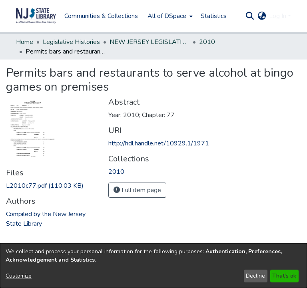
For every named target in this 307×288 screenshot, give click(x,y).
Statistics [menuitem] (214, 16)
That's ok (284, 276)
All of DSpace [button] (167, 16)
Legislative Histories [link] (71, 42)
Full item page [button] (137, 190)
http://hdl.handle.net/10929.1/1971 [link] (158, 143)
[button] (36, 16)
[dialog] (153, 265)
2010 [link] (207, 42)
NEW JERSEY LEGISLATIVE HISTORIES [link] (149, 42)
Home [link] (24, 42)
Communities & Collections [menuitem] (101, 16)
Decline (255, 276)
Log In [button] (278, 16)
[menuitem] (169, 16)
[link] (45, 185)
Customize (19, 276)
